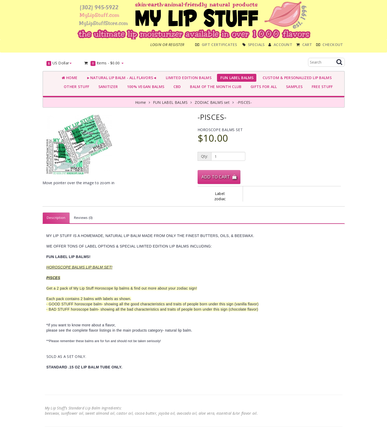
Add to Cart (219, 177)
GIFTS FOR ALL (262, 86)
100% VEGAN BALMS (144, 86)
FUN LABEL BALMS (236, 77)
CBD (176, 86)
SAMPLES (293, 86)
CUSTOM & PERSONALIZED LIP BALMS (296, 77)
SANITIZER (107, 86)
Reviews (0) (83, 217)
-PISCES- (244, 102)
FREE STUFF (321, 86)
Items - (103, 63)
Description (56, 217)
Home (70, 77)
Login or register (167, 44)
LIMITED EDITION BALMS (187, 77)
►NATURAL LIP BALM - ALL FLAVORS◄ (120, 77)
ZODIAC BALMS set (212, 102)
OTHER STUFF (75, 86)
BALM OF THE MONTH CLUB (215, 86)
